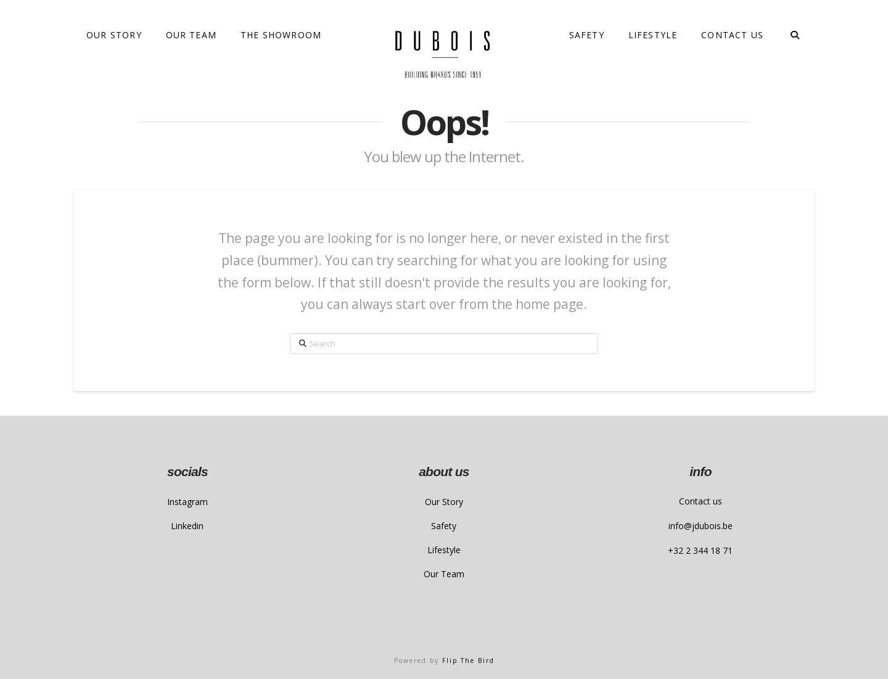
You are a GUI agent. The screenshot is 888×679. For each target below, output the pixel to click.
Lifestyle (444, 550)
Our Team (444, 574)
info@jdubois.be (700, 526)
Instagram (187, 502)
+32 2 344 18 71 (700, 550)
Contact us (700, 501)
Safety (443, 526)
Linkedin (187, 526)
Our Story (444, 502)
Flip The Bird (468, 660)
